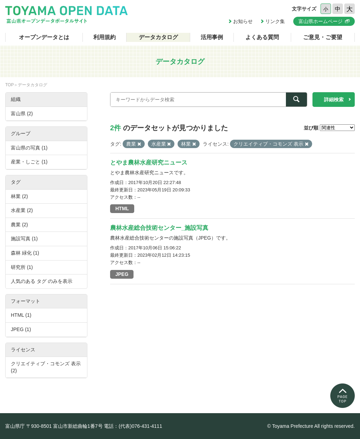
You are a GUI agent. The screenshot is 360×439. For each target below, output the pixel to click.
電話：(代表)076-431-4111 (133, 426)
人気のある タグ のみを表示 (41, 281)
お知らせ (243, 21)
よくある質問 (262, 37)
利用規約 (104, 37)
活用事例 (212, 37)
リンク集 (275, 21)
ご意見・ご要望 (322, 37)
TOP (9, 85)
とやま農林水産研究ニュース (148, 162)
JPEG (121, 274)
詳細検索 (334, 99)
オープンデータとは (44, 37)
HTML (122, 208)
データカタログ (158, 37)
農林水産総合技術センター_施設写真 (159, 228)
